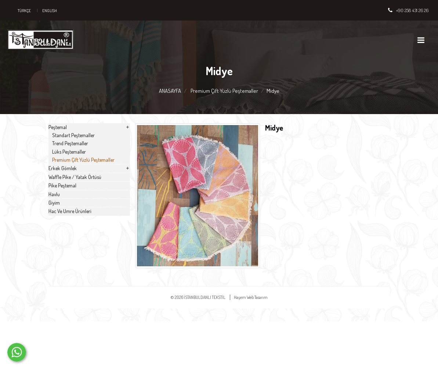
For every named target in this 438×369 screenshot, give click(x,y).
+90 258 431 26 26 (412, 10)
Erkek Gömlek (89, 217)
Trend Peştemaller (78, 163)
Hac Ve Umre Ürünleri (81, 315)
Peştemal (89, 133)
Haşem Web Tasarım (251, 344)
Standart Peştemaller (81, 149)
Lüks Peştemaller (77, 177)
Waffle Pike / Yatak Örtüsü (87, 236)
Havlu (63, 276)
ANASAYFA (170, 90)
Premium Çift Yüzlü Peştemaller (224, 90)
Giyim (63, 295)
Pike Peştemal (73, 256)
